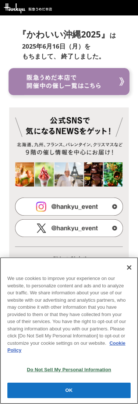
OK (69, 390)
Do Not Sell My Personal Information (69, 369)
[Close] (129, 267)
